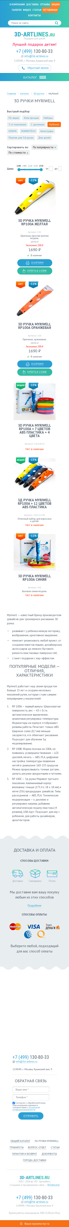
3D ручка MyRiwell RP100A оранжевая (34, 326)
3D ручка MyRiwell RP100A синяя (34, 578)
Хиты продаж (31, 118)
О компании (17, 4)
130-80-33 (34, 51)
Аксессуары (46, 131)
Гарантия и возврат (24, 1153)
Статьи (36, 10)
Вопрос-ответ (37, 1147)
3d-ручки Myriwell (47, 1141)
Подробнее (34, 905)
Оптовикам (50, 10)
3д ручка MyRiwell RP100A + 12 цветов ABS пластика (34, 503)
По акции (14, 118)
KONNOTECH (28, 131)
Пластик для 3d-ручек (21, 137)
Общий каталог (20, 1141)
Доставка (32, 4)
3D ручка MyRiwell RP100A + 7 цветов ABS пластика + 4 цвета (34, 430)
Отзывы (45, 4)
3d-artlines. (34, 34)
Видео (27, 10)
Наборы (48, 118)
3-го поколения (17, 124)
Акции (56, 4)
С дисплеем (37, 124)
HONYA (13, 131)
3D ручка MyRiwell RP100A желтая (34, 222)
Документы (49, 1153)
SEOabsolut (53, 1185)
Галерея (17, 10)
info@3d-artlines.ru (36, 56)
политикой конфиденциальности (26, 1108)
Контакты (34, 15)
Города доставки (34, 1160)
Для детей (44, 137)
